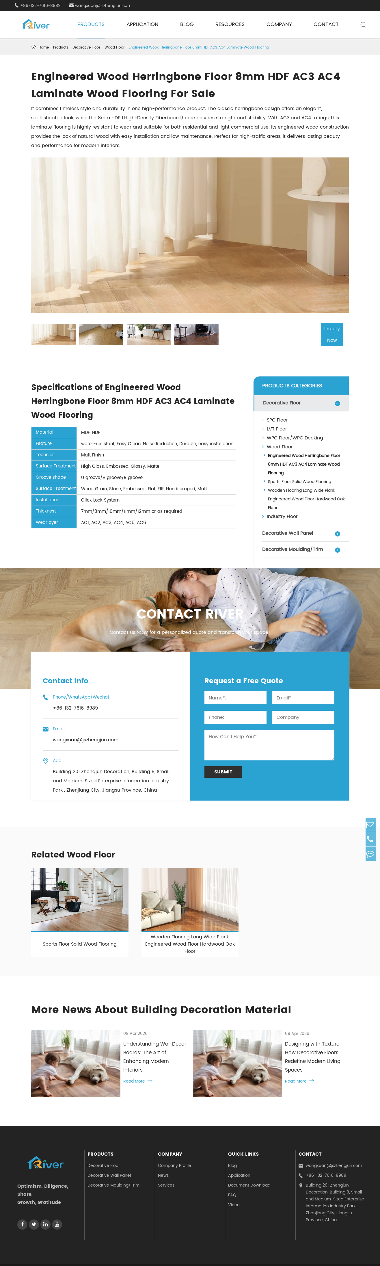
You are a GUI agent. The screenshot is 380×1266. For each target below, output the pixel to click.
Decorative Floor (86, 47)
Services (166, 1163)
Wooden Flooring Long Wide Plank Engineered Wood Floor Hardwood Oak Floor (306, 498)
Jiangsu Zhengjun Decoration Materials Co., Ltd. (87, 1254)
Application (142, 24)
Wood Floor (114, 47)
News (163, 1153)
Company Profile (174, 1144)
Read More (107, 1063)
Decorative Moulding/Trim (292, 548)
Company (279, 24)
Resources (230, 24)
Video (234, 1183)
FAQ (232, 1173)
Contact (326, 24)
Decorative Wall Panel (287, 532)
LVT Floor (274, 428)
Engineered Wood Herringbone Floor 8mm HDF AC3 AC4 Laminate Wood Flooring (199, 47)
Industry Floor (280, 515)
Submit (223, 771)
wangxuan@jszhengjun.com (100, 5)
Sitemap (325, 1254)
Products (91, 24)
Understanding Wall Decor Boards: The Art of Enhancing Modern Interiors (139, 1047)
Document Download (249, 1163)
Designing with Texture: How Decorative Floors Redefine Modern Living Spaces (296, 1052)
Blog (187, 24)
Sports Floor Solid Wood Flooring (299, 481)
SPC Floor (275, 419)
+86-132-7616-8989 (37, 5)
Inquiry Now (323, 334)
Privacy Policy (352, 1254)
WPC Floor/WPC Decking (292, 437)
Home (44, 47)
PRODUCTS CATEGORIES (292, 385)
